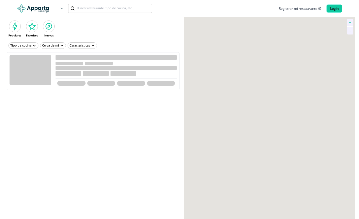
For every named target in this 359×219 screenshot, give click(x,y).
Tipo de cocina (23, 45)
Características (82, 45)
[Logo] (33, 8)
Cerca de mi (53, 45)
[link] (72, 8)
